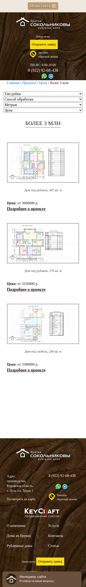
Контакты (55, 536)
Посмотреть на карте (21, 499)
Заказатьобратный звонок (48, 54)
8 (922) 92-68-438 (43, 70)
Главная (13, 83)
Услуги (53, 526)
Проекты (29, 83)
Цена (43, 83)
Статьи (53, 546)
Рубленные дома (19, 546)
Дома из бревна (19, 536)
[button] (43, 6)
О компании (16, 526)
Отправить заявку (44, 44)
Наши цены (43, 36)
